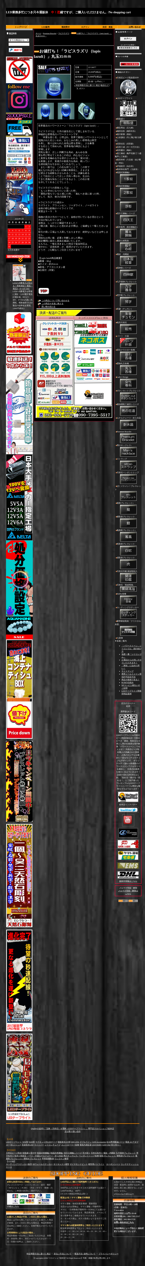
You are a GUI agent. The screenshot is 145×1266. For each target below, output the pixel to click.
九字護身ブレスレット (128, 287)
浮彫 (128, 205)
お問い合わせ (135, 27)
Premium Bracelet (49, 33)
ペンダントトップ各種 (89, 1156)
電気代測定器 (86, 1145)
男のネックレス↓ (128, 450)
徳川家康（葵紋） (125, 134)
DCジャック (15, 1145)
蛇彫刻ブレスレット (128, 549)
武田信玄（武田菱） (126, 144)
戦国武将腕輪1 (128, 178)
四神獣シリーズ (128, 273)
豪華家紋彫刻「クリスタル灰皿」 (128, 628)
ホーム (38, 33)
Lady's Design (128, 382)
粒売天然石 (128, 328)
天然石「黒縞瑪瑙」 (128, 588)
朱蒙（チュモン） (128, 314)
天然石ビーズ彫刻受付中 (128, 87)
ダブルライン (86, 1142)
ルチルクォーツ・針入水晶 (128, 423)
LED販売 (46, 27)
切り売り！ (116, 1145)
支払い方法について (63, 1254)
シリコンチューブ (53, 1145)
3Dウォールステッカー (42, 1164)
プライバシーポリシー (124, 1194)
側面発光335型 (64, 1142)
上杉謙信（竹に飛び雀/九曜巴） (128, 139)
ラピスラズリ (63, 33)
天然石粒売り (97, 1153)
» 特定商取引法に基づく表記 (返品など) (92, 85)
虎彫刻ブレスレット (128, 563)
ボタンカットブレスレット (128, 396)
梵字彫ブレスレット (128, 300)
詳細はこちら (13, 1206)
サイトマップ (128, 671)
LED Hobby (97, 1145)
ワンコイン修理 (61, 1158)
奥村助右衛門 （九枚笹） (128, 169)
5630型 (32, 1142)
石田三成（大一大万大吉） (129, 147)
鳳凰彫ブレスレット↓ (128, 535)
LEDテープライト (128, 107)
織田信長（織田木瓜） (127, 131)
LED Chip (106, 1145)
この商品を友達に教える (52, 303)
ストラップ (128, 464)
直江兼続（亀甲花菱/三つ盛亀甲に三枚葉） (128, 155)
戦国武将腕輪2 (128, 191)
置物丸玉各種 (128, 369)
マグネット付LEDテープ (46, 1142)
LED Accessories (99, 1142)
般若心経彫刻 (128, 246)
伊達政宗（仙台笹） (126, 166)
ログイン (85, 27)
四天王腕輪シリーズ (128, 219)
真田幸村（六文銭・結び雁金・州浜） (128, 161)
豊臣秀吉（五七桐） (126, 128)
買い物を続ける (48, 306)
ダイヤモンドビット (79, 1164)
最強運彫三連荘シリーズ (128, 409)
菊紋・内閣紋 (128, 259)
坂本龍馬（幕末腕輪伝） (128, 232)
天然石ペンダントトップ (128, 478)
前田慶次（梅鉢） (125, 150)
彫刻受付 (66, 27)
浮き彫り (86, 1153)
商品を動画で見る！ (131, 679)
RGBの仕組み (128, 682)
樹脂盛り (128, 122)
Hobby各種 (128, 599)
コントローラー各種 (70, 1145)
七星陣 (120, 638)
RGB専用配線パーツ (116, 1142)
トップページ (21, 27)
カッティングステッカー (128, 613)
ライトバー (39, 1145)
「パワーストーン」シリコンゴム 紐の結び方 (132, 649)
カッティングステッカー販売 (19, 1164)
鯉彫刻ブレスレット (128, 522)
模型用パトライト (96, 1164)
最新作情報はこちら (128, 881)
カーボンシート (113, 1164)
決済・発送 (108, 27)
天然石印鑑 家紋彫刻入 (128, 576)
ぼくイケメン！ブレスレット (128, 493)
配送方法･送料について (85, 1254)
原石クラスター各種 (128, 355)
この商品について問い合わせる (55, 300)
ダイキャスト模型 (61, 1164)
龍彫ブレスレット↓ (128, 508)
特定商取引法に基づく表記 (39, 1254)
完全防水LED (27, 1145)
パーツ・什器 (128, 341)
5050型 (25, 1142)
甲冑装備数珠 (48, 1158)
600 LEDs (75, 1142)
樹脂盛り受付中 (29, 1153)
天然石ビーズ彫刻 (14, 1153)
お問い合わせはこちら (124, 1222)
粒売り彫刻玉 (20, 1156)
